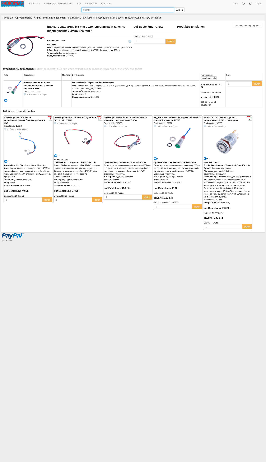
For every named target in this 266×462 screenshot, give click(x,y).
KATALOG (34, 3)
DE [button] (236, 3)
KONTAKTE (106, 3)
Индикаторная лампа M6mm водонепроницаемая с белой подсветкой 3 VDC (24, 120)
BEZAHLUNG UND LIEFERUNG (58, 3)
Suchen (179, 10)
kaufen (170, 41)
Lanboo (217, 162)
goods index (7, 240)
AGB (79, 3)
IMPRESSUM (91, 3)
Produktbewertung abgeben (247, 25)
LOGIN (259, 3)
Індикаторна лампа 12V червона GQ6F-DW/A (75, 117)
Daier (66, 159)
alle (209, 78)
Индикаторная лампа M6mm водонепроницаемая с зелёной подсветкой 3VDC (38, 86)
